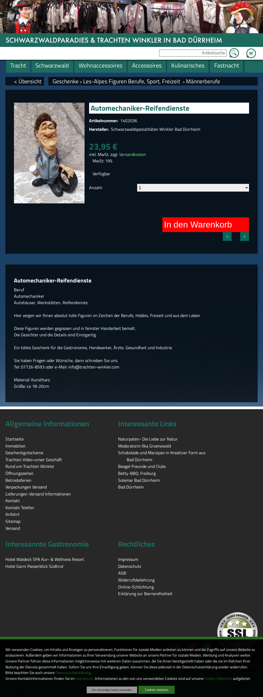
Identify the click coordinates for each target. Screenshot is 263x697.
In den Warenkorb (198, 224)
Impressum (84, 678)
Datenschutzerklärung (72, 673)
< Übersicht (27, 81)
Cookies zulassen (156, 689)
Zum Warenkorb (251, 50)
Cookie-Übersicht (218, 678)
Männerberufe (203, 81)
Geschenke (66, 81)
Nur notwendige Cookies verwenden (112, 690)
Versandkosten (132, 154)
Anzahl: (96, 187)
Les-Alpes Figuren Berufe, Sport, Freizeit (132, 81)
